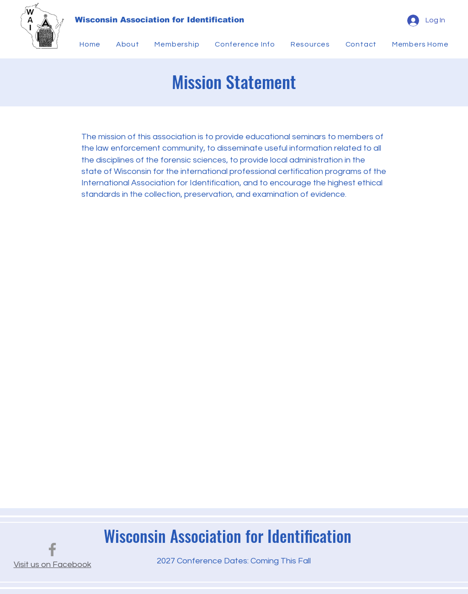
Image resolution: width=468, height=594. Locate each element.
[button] (129, 44)
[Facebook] (52, 549)
